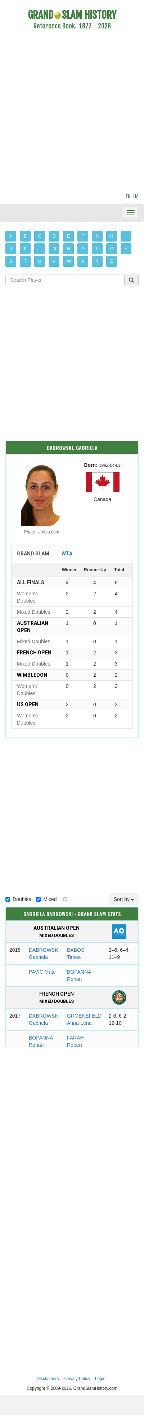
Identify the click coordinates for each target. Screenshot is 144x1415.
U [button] (39, 261)
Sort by (124, 899)
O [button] (83, 248)
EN (128, 196)
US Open (28, 704)
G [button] (97, 236)
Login (100, 1378)
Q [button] (111, 248)
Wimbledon (32, 675)
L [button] (40, 248)
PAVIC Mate (42, 972)
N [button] (68, 248)
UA (136, 196)
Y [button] (97, 261)
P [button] (97, 248)
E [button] (68, 236)
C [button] (39, 236)
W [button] (69, 261)
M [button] (54, 248)
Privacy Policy (77, 1378)
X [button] (82, 261)
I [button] (125, 236)
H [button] (111, 236)
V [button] (54, 261)
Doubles (18, 899)
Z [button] (111, 261)
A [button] (10, 236)
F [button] (82, 236)
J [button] (11, 248)
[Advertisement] (67, 112)
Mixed (46, 899)
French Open (34, 652)
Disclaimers (48, 1378)
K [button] (25, 248)
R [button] (126, 248)
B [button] (25, 236)
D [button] (54, 236)
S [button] (10, 261)
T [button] (25, 261)
